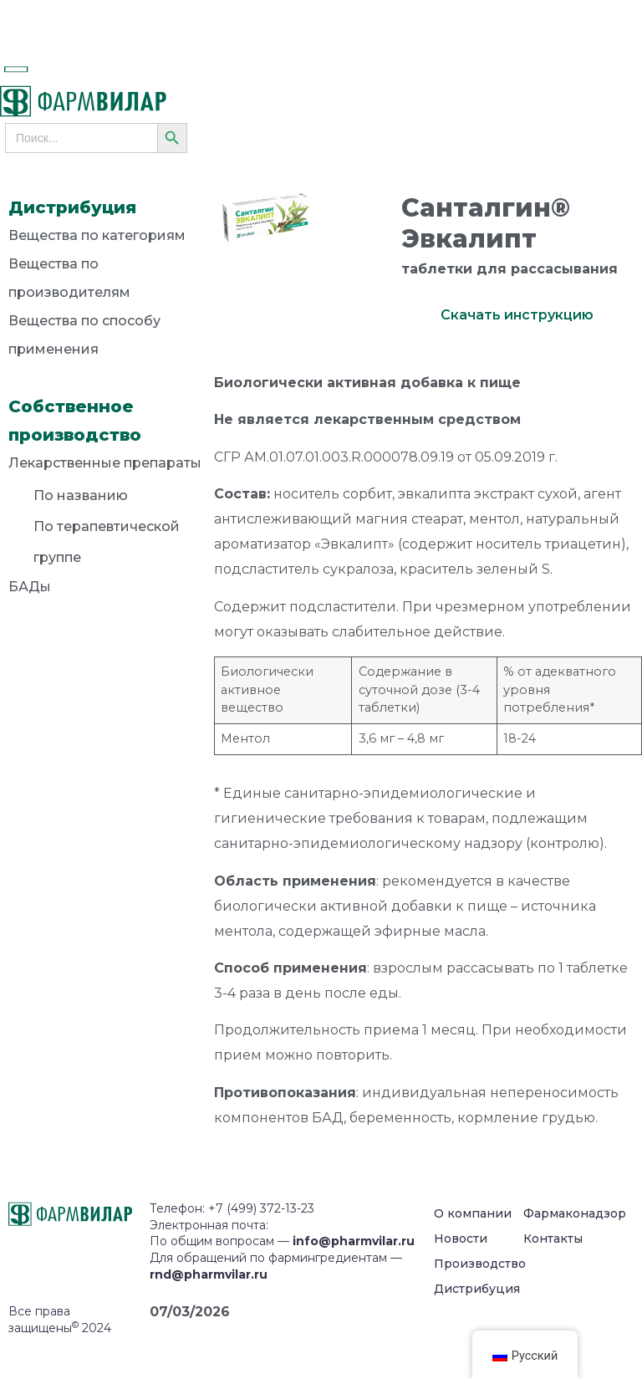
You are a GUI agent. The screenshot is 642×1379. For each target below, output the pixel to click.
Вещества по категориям (97, 235)
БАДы (29, 587)
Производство (480, 1263)
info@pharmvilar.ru (354, 1241)
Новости (460, 1238)
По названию (80, 495)
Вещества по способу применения (84, 335)
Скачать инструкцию (517, 315)
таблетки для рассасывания (509, 269)
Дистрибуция (477, 1288)
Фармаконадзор (574, 1213)
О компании (473, 1213)
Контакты (553, 1238)
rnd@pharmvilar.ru (209, 1274)
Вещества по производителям (69, 278)
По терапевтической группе (106, 541)
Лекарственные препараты (104, 466)
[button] (34, 69)
